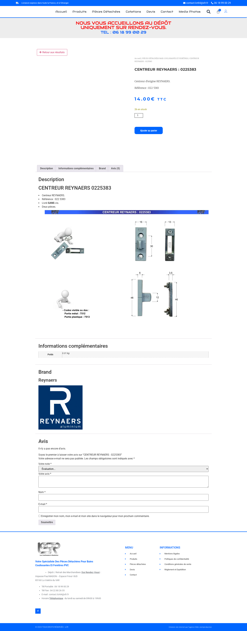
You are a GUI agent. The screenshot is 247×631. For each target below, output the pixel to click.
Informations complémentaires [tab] (76, 168)
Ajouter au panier (148, 130)
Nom (42, 492)
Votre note (45, 464)
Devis (150, 11)
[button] (208, 11)
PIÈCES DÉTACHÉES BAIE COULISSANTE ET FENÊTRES (165, 58)
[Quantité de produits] (139, 115)
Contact (167, 11)
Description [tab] (46, 168)
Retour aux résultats (52, 52)
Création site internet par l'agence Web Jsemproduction (190, 627)
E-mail (42, 504)
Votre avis (44, 474)
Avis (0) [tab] (115, 168)
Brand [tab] (102, 168)
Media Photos (190, 11)
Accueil (61, 11)
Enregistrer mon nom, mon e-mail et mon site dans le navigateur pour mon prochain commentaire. (95, 516)
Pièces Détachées (106, 11)
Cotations (133, 11)
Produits (79, 11)
